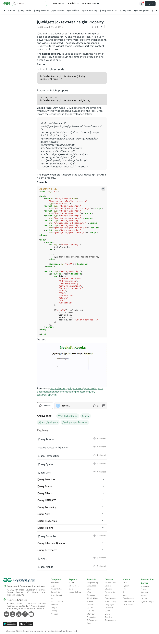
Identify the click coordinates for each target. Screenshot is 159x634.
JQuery (85, 416)
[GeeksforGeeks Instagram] (12, 614)
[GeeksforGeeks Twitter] (18, 614)
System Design (147, 601)
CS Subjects (128, 604)
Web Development (110, 597)
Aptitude (144, 592)
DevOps (90, 604)
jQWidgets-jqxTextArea (74, 422)
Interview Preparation (92, 615)
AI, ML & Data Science (92, 600)
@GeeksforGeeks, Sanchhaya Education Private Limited (32, 631)
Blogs (71, 589)
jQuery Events (58, 10)
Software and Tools (92, 622)
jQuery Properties (141, 10)
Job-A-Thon (74, 586)
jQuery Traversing (89, 10)
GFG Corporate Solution (57, 603)
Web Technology (91, 594)
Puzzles (144, 595)
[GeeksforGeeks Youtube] (31, 614)
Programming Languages (92, 584)
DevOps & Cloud (109, 609)
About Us (55, 582)
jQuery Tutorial (25, 10)
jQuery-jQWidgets (48, 422)
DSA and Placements (110, 590)
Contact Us (55, 592)
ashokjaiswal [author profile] (66, 405)
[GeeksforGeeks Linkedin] (6, 614)
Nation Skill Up (75, 592)
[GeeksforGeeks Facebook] (25, 614)
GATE (107, 614)
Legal (53, 586)
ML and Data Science (110, 584)
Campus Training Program (54, 610)
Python (126, 586)
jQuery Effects (73, 10)
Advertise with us (57, 597)
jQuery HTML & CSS (108, 10)
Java (124, 589)
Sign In (150, 3)
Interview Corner (145, 588)
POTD (71, 582)
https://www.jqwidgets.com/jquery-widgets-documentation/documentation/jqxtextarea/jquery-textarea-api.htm (70, 392)
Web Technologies (67, 416)
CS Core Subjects (90, 609)
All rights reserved (68, 631)
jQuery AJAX (125, 10)
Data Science (128, 601)
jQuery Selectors (41, 10)
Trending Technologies (110, 619)
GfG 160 (144, 598)
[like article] (95, 405)
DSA (89, 589)
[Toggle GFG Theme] (141, 3)
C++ (124, 592)
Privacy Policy (56, 589)
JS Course (11, 10)
